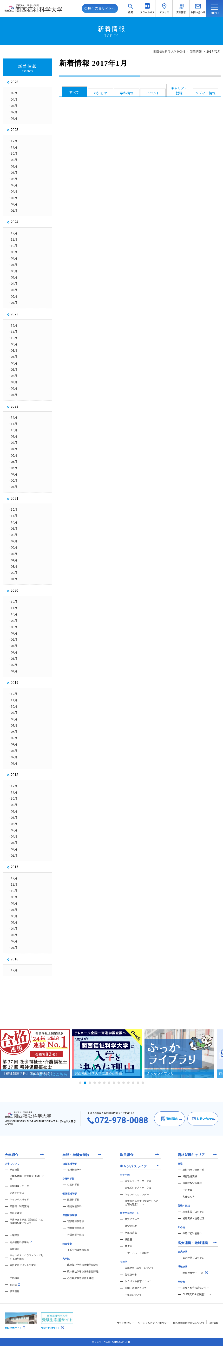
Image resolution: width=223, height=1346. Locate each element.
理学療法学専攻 (75, 1221)
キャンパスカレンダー (137, 1194)
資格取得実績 (190, 1176)
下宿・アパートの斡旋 (137, 1253)
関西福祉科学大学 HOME (169, 51)
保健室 (128, 1239)
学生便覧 (14, 1291)
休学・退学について (135, 1288)
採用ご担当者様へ (192, 1233)
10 (123, 1083)
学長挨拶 (14, 1169)
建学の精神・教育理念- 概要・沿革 (27, 1177)
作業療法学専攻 (75, 1228)
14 (143, 1083)
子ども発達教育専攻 (78, 1249)
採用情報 (213, 1323)
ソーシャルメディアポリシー (153, 1323)
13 (138, 1083)
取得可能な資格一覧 (193, 1169)
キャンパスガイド (19, 1199)
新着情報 (196, 51)
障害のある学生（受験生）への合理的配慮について (26, 1221)
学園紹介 (14, 1277)
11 (128, 1083)
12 (133, 1083)
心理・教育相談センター (196, 1287)
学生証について (133, 1295)
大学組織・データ (19, 1186)
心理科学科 (73, 1184)
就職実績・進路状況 (193, 1218)
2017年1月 (213, 51)
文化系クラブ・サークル (138, 1187)
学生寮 (128, 1246)
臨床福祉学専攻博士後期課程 (82, 1271)
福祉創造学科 (74, 1169)
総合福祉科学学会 (21, 1242)
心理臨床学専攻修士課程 (80, 1278)
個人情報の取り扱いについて (188, 1323)
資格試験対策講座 (192, 1183)
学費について (132, 1219)
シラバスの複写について (138, 1281)
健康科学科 (73, 1199)
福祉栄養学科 (74, 1206)
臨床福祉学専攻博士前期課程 (82, 1264)
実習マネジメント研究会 (23, 1265)
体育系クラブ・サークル (138, 1181)
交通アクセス (17, 1192)
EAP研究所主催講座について (198, 1294)
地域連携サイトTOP (195, 1273)
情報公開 (14, 1248)
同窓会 (15, 1284)
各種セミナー (190, 1196)
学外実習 (187, 1190)
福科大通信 (16, 1213)
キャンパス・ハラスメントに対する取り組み (26, 1257)
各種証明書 (131, 1274)
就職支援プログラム (193, 1211)
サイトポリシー (125, 1323)
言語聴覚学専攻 (75, 1234)
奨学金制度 (131, 1226)
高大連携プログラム (193, 1257)
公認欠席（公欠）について (139, 1268)
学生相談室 (131, 1232)
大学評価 (14, 1235)
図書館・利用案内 (19, 1206)
